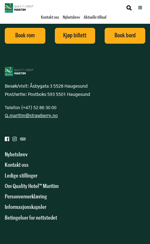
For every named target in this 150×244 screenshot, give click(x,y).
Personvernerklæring (26, 196)
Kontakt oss (50, 17)
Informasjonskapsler (25, 207)
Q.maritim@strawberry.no (31, 116)
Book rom (25, 35)
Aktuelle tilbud (95, 17)
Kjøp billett (75, 35)
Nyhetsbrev (71, 17)
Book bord (125, 35)
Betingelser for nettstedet (31, 218)
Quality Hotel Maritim (19, 8)
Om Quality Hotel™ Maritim (32, 186)
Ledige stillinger (21, 175)
